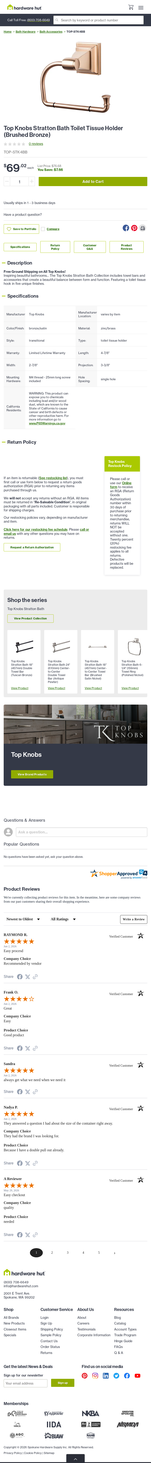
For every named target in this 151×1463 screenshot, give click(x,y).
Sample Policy (51, 1335)
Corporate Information (93, 1335)
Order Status (50, 1347)
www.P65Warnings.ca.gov (47, 423)
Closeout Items (15, 1329)
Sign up (63, 1383)
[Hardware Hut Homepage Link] (24, 7)
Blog (117, 1318)
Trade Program (125, 1335)
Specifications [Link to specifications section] (20, 247)
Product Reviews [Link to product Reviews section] (126, 247)
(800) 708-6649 (38, 20)
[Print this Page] (142, 228)
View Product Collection (30, 618)
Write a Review (133, 919)
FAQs (118, 1347)
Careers (83, 1323)
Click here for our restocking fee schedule (35, 529)
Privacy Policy (13, 1452)
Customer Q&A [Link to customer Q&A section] (90, 247)
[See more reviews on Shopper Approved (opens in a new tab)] (35, 977)
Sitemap (49, 1452)
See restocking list (53, 478)
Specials (10, 1335)
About (81, 1318)
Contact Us (49, 1341)
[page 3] (67, 1252)
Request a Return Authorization (32, 547)
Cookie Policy (33, 1452)
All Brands (11, 1318)
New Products (14, 1323)
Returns (46, 1353)
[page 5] (99, 1252)
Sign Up (46, 1323)
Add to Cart (93, 181)
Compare (50, 229)
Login (45, 1318)
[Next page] (114, 1252)
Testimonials (86, 1329)
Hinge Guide (123, 1341)
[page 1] (36, 1252)
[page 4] (83, 1252)
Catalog (120, 1323)
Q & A (118, 1353)
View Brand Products (32, 774)
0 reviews (36, 144)
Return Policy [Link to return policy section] (55, 247)
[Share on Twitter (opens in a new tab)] (27, 977)
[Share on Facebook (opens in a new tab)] (20, 977)
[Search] (98, 20)
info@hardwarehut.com (21, 1286)
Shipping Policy (52, 1329)
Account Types (125, 1329)
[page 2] (52, 1252)
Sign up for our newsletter (23, 1375)
